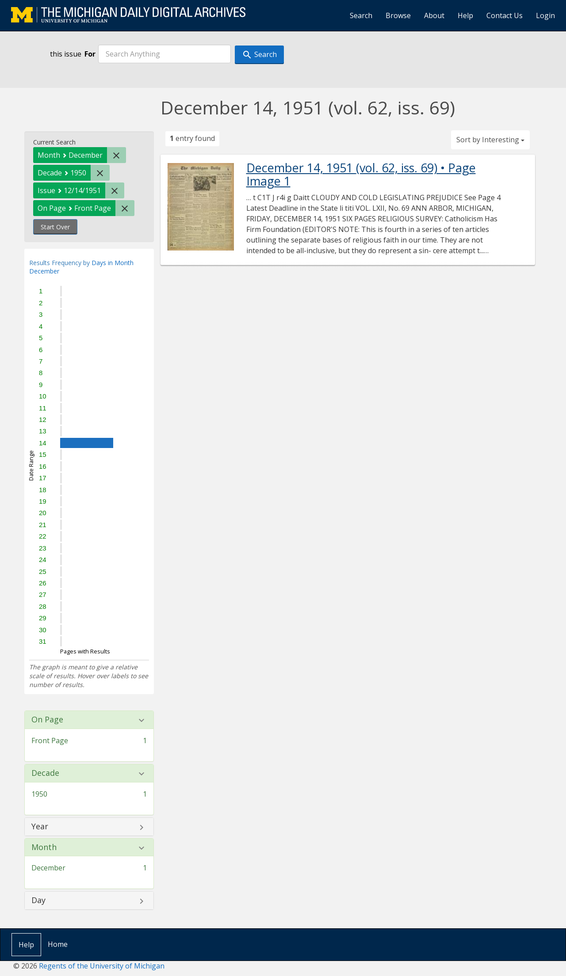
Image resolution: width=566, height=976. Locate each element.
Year (39, 826)
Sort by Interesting (490, 139)
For (90, 54)
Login (545, 15)
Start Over (55, 227)
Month (44, 847)
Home (58, 944)
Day (38, 900)
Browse (398, 15)
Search (361, 15)
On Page (47, 719)
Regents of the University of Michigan (101, 966)
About (434, 15)
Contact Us (504, 15)
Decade (45, 773)
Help (465, 15)
